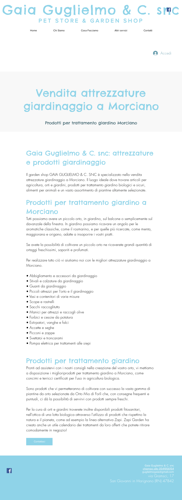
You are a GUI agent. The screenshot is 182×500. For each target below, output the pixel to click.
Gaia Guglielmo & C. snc (91, 10)
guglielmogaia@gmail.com (158, 471)
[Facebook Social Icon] (169, 10)
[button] (120, 30)
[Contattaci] (39, 441)
